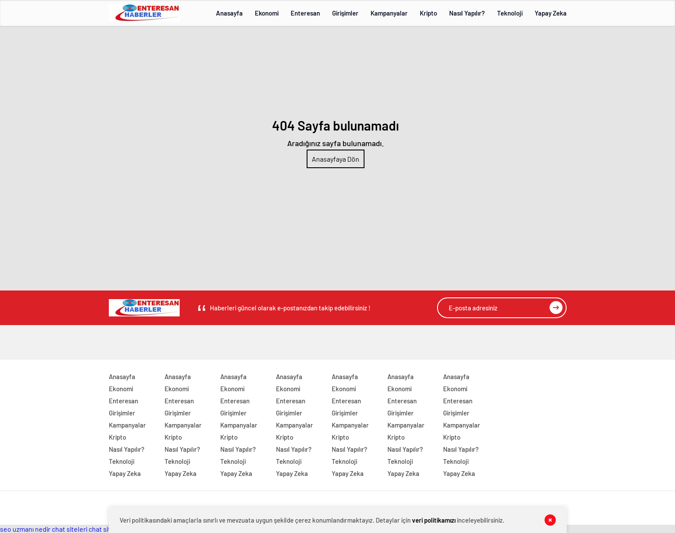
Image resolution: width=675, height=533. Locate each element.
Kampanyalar (389, 13)
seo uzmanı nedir (25, 529)
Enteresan (305, 13)
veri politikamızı (434, 520)
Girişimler (345, 13)
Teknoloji (510, 13)
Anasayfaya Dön (335, 159)
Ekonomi (267, 13)
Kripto (428, 13)
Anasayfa (229, 13)
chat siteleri (69, 529)
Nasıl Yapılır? (467, 13)
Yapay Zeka (551, 13)
